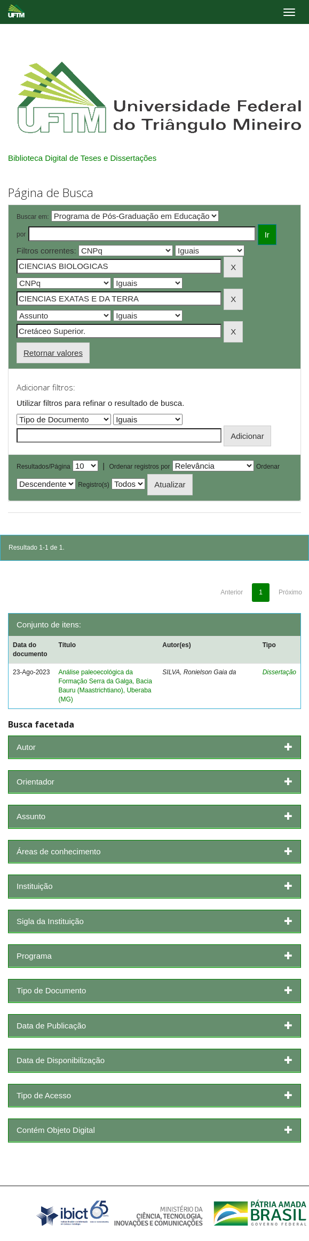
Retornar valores (53, 352)
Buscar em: (33, 217)
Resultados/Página (43, 466)
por (21, 234)
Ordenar (268, 466)
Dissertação (279, 672)
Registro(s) (93, 484)
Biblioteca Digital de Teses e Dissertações (82, 157)
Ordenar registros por (139, 466)
